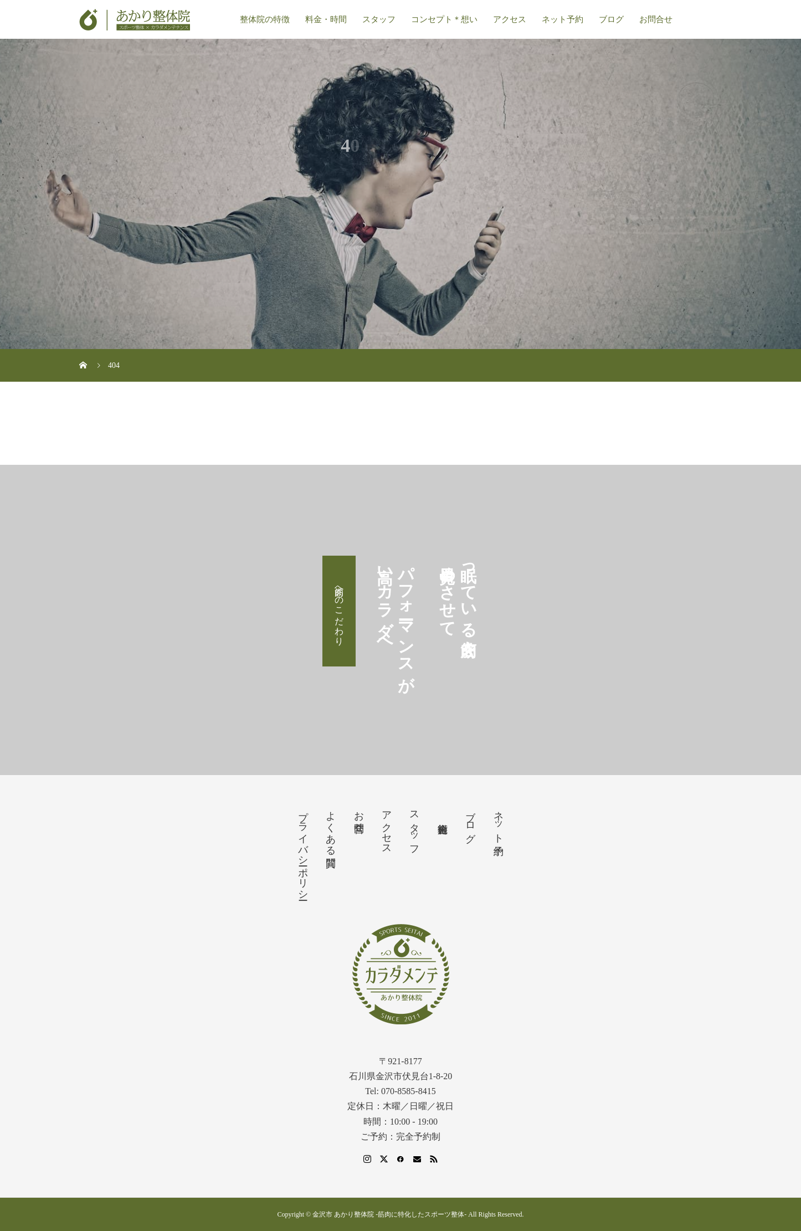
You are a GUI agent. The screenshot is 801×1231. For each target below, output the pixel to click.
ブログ (611, 19)
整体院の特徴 (265, 19)
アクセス (509, 19)
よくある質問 (330, 827)
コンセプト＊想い (444, 19)
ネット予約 (562, 19)
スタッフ (379, 19)
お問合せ (655, 19)
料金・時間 (326, 19)
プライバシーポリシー (303, 849)
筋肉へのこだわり (339, 611)
